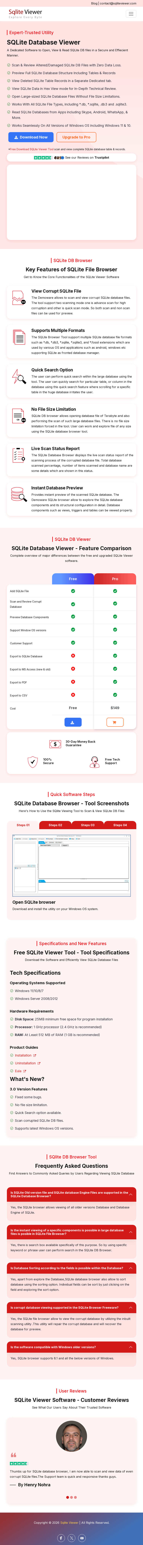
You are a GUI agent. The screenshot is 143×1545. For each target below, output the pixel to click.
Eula (20, 1071)
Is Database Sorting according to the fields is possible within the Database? (67, 1268)
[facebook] (61, 1538)
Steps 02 (55, 825)
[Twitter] (71, 1538)
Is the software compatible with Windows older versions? (53, 1347)
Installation (25, 1055)
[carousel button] (67, 1497)
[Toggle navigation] (131, 14)
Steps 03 (87, 825)
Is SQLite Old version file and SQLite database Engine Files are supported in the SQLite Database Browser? (69, 1194)
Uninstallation (27, 1063)
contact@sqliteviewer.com (118, 3)
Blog (94, 3)
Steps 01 (23, 825)
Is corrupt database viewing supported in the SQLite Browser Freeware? (64, 1307)
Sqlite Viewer (69, 1522)
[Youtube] (82, 1538)
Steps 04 (120, 825)
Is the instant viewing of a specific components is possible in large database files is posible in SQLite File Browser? (67, 1232)
